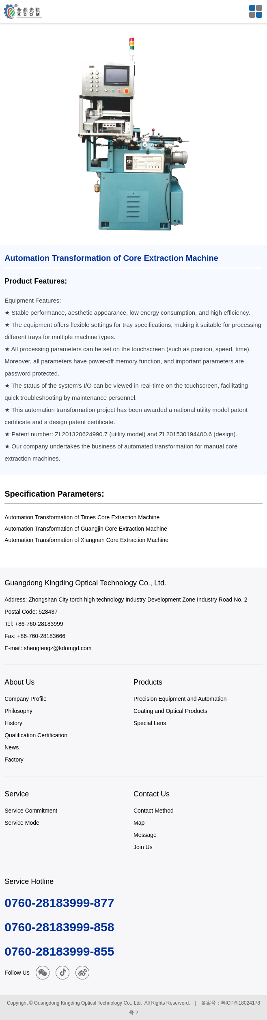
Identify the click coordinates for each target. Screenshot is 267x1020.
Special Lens (150, 723)
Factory (14, 759)
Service (16, 794)
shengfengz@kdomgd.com (58, 648)
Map (139, 822)
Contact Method (154, 810)
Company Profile (25, 699)
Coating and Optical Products (170, 711)
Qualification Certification (35, 735)
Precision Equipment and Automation (180, 699)
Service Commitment (30, 810)
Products (148, 682)
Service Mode (21, 822)
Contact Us (152, 794)
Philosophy (18, 711)
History (13, 723)
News (11, 747)
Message (145, 835)
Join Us (143, 847)
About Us (19, 682)
